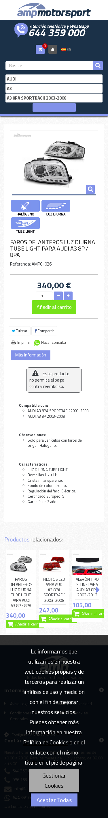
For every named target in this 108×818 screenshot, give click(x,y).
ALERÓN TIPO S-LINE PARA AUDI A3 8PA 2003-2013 (87, 587)
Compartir (44, 331)
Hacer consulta (53, 342)
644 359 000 (56, 32)
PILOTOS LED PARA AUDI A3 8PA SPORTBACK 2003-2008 (54, 590)
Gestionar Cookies (54, 780)
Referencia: (20, 264)
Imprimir (24, 342)
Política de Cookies (45, 742)
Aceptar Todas (54, 799)
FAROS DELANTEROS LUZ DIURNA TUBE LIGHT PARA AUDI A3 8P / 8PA (21, 592)
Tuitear (19, 331)
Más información (30, 355)
